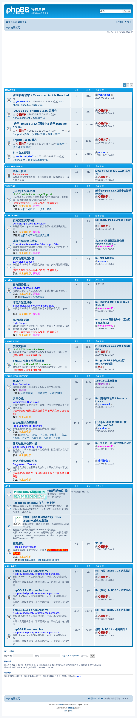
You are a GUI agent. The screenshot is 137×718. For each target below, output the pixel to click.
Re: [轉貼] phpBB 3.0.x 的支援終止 (113, 611)
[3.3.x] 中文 (54, 134)
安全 (25, 438)
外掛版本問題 (21, 152)
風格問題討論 (21, 319)
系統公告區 (39, 118)
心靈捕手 (21, 114)
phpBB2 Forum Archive (28, 629)
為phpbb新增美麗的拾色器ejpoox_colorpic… (109, 242)
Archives (10, 566)
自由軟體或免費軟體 (25, 422)
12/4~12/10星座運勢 (106, 380)
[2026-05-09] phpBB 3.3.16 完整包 (35, 110)
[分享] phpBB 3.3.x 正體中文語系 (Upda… (113, 192)
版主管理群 (25, 206)
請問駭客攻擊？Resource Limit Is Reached (41, 95)
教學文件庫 (19, 346)
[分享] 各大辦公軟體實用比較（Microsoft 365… (110, 424)
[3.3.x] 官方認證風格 (33, 297)
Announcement (21, 118)
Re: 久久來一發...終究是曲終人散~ (113, 443)
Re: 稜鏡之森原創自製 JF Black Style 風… (112, 304)
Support (17, 134)
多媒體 (36, 438)
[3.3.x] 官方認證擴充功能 (35, 235)
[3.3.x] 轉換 (45, 209)
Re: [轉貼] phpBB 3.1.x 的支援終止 (113, 592)
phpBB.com (28, 560)
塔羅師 (22, 390)
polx (79, 676)
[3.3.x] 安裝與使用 (34, 134)
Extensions (19, 160)
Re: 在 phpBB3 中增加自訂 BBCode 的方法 (110, 362)
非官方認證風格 (22, 302)
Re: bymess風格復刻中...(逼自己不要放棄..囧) (113, 321)
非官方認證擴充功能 (25, 241)
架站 (24, 434)
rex (100, 366)
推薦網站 (18, 543)
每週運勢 (41, 393)
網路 (34, 434)
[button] (131, 85)
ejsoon (102, 152)
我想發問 (56, 393)
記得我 (85, 655)
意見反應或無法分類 (25, 461)
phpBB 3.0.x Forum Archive (30, 609)
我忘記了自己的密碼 (70, 655)
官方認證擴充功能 (23, 220)
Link (7, 486)
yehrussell (22, 101)
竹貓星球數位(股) (57, 490)
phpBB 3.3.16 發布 (25, 140)
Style (8, 280)
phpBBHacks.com (48, 560)
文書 (44, 434)
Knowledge (12, 341)
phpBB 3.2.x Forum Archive (30, 570)
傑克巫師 (103, 384)
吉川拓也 (103, 460)
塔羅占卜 (18, 381)
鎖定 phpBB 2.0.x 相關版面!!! (111, 629)
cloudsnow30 (105, 246)
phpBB (60, 705)
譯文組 (36, 206)
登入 (6, 651)
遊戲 (47, 438)
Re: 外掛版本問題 (104, 258)
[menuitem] (22, 22)
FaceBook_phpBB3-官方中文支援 (34, 502)
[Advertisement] (68, 57)
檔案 (53, 434)
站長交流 (37, 105)
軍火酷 (99, 543)
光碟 (57, 438)
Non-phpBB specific (16, 376)
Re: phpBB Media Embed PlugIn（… (113, 221)
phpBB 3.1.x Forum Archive (30, 590)
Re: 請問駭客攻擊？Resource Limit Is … (111, 400)
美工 (63, 434)
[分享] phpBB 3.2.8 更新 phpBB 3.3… (112, 347)
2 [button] (127, 85)
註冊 (12, 651)
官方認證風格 (21, 284)
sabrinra (103, 428)
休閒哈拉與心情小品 (25, 443)
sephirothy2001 (25, 156)
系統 (16, 438)
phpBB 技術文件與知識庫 (28, 360)
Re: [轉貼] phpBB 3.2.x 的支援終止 (113, 572)
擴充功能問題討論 (38, 160)
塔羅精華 (27, 393)
